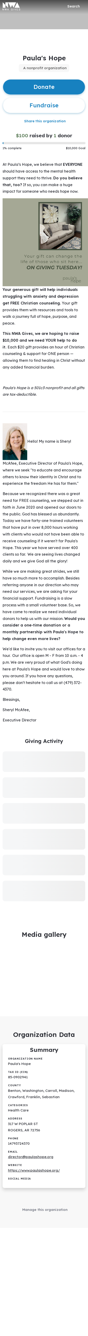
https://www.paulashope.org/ (34, 1170)
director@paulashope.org (30, 1157)
